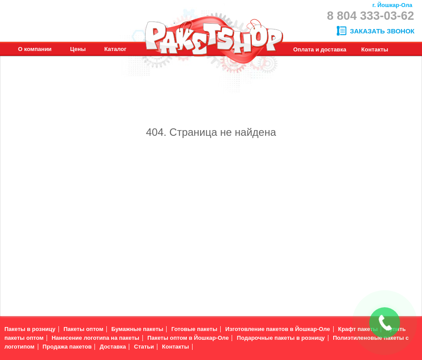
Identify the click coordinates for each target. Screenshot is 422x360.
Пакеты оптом (83, 329)
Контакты (175, 346)
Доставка (113, 346)
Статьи (144, 346)
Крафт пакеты (358, 329)
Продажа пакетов (67, 346)
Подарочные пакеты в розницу (281, 338)
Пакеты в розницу (29, 329)
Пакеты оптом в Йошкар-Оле (188, 338)
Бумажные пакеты (137, 329)
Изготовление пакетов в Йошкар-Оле (278, 329)
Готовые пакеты (194, 329)
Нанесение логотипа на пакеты (95, 338)
